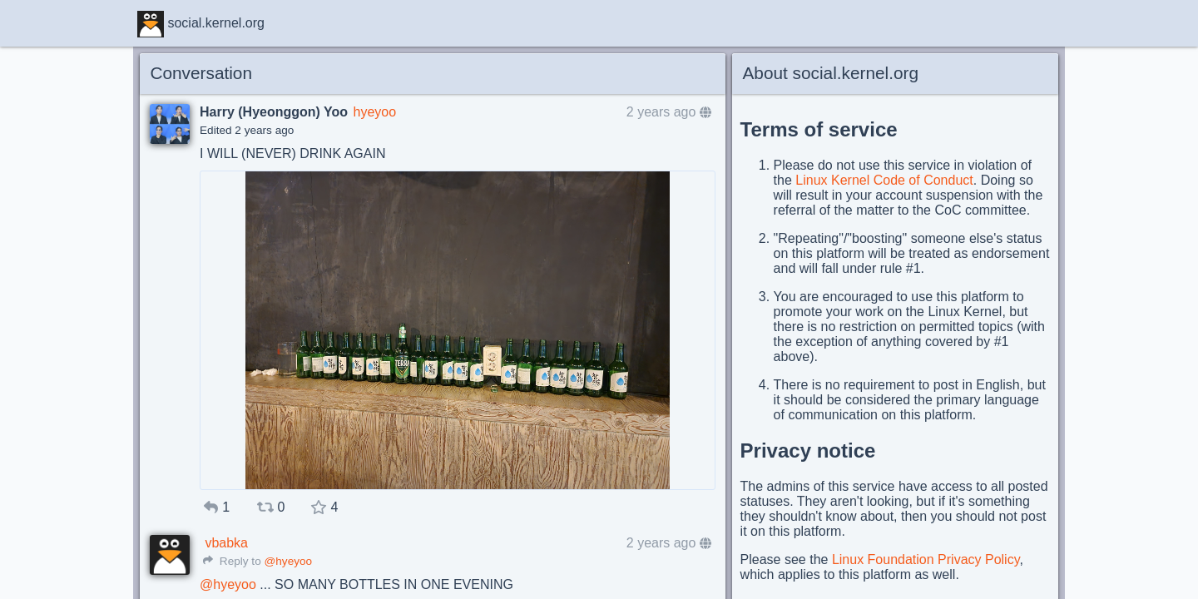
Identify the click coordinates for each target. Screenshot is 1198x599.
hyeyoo (374, 112)
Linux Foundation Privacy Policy (926, 559)
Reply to (232, 561)
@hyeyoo (288, 561)
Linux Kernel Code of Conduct (884, 180)
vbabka (226, 543)
